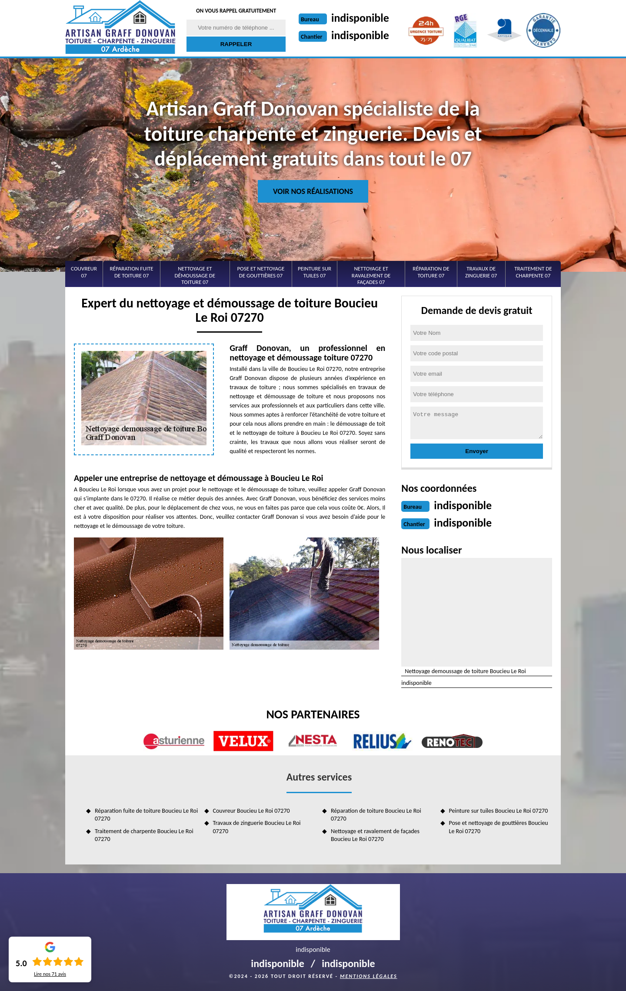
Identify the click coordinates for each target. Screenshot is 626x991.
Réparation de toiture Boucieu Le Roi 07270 (376, 814)
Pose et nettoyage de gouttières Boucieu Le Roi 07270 (498, 826)
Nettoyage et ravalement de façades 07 (371, 275)
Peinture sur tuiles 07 (314, 272)
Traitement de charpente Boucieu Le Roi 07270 (144, 835)
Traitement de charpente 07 (533, 272)
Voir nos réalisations (313, 191)
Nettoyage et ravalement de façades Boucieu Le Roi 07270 (375, 835)
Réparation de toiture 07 (431, 272)
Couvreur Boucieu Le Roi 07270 (251, 810)
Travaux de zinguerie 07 (481, 272)
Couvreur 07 (84, 272)
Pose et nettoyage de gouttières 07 (260, 272)
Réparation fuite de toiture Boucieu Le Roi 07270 (146, 814)
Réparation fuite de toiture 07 (131, 272)
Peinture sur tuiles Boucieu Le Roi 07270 (498, 810)
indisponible (360, 18)
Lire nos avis (50, 974)
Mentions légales (368, 976)
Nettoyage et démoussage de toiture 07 (195, 275)
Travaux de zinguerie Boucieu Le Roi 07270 (257, 826)
